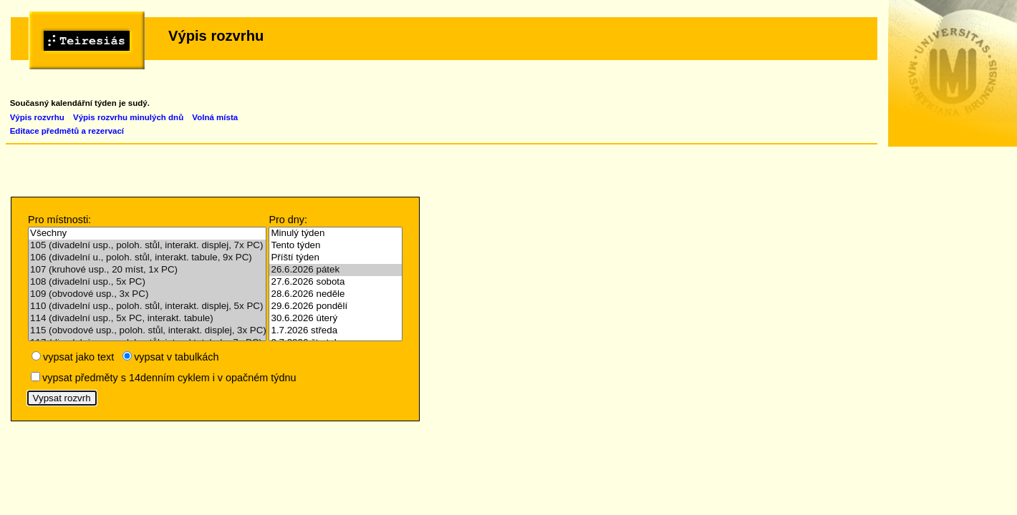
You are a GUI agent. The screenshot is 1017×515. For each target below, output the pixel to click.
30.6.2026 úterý (335, 319)
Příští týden (335, 258)
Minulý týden (335, 233)
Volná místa (215, 117)
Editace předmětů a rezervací (67, 131)
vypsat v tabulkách (176, 357)
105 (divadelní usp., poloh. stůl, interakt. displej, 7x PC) (147, 246)
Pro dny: (288, 219)
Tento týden (335, 246)
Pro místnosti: (59, 219)
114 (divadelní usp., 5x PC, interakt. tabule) (147, 319)
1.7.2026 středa (335, 331)
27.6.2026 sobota (335, 282)
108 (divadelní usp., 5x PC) (147, 282)
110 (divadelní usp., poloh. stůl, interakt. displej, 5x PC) (147, 306)
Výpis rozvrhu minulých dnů (128, 117)
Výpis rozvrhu (37, 117)
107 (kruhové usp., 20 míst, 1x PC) (147, 270)
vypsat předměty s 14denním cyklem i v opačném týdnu (169, 377)
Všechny (147, 233)
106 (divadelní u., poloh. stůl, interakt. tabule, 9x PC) (147, 258)
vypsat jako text (78, 357)
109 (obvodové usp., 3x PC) (147, 294)
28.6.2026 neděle (335, 294)
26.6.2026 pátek (335, 270)
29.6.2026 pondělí (335, 306)
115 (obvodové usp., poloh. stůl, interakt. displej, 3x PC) (147, 331)
